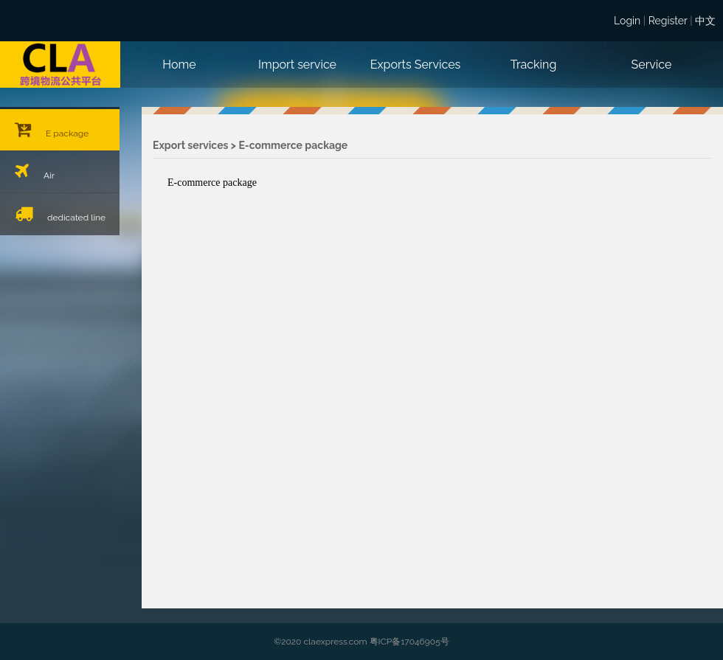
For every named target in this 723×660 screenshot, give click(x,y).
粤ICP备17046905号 (409, 641)
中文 (705, 21)
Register (668, 21)
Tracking (534, 65)
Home (179, 65)
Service (652, 65)
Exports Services (415, 65)
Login (627, 21)
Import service (297, 65)
